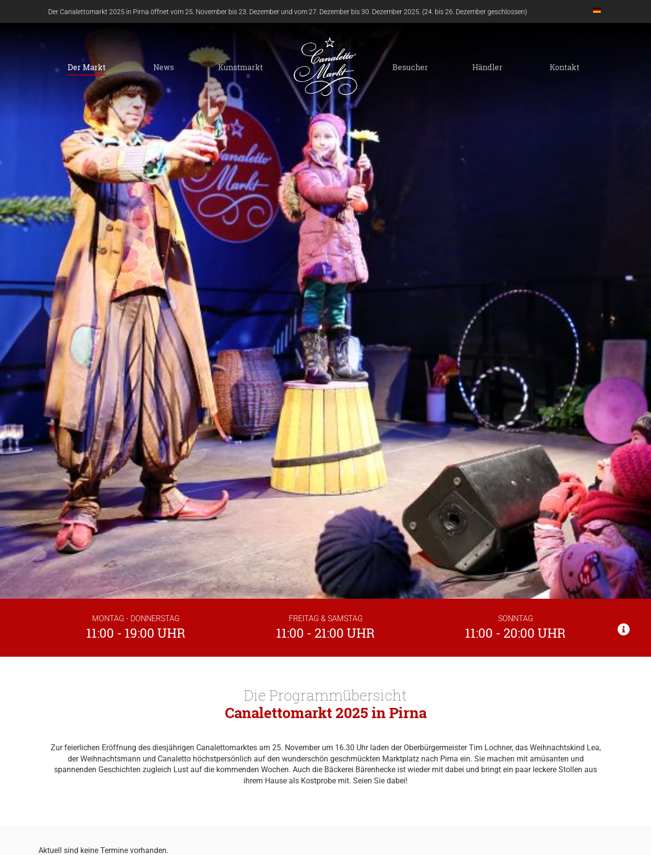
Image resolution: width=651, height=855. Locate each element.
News (163, 67)
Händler (487, 67)
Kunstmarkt (240, 67)
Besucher (410, 67)
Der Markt (87, 67)
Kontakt (564, 67)
